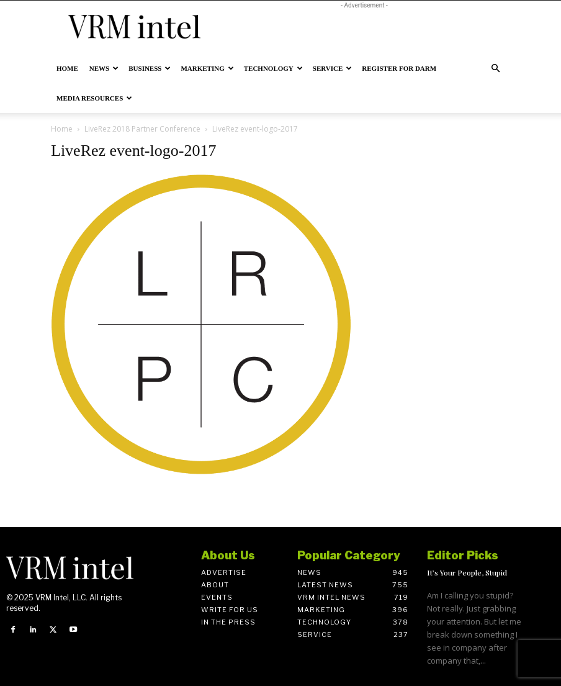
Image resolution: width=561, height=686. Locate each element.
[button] (495, 68)
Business (149, 68)
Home (67, 68)
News (104, 68)
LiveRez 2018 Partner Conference (142, 129)
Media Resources (94, 98)
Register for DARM (399, 68)
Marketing (207, 68)
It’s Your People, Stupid (467, 572)
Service (332, 68)
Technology (273, 68)
